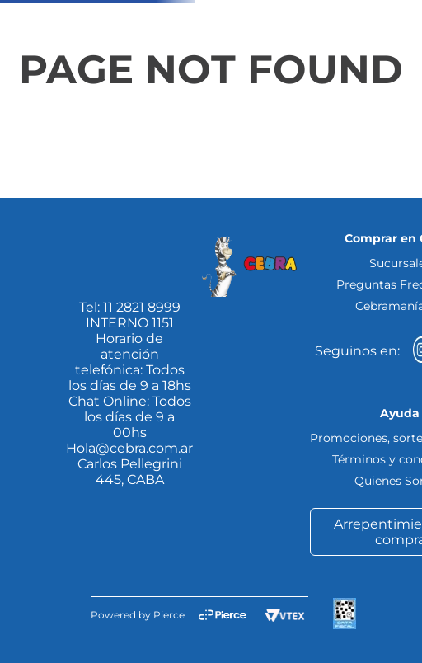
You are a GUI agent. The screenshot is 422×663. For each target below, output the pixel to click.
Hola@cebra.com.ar (129, 448)
